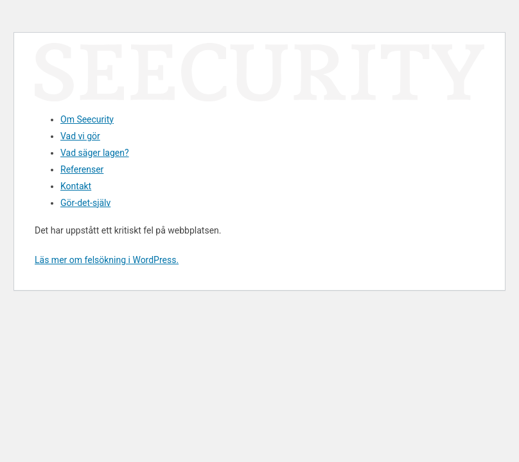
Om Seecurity (87, 119)
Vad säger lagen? (94, 153)
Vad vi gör (80, 136)
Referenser (81, 169)
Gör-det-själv (85, 203)
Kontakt (75, 186)
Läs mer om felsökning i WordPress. (107, 260)
